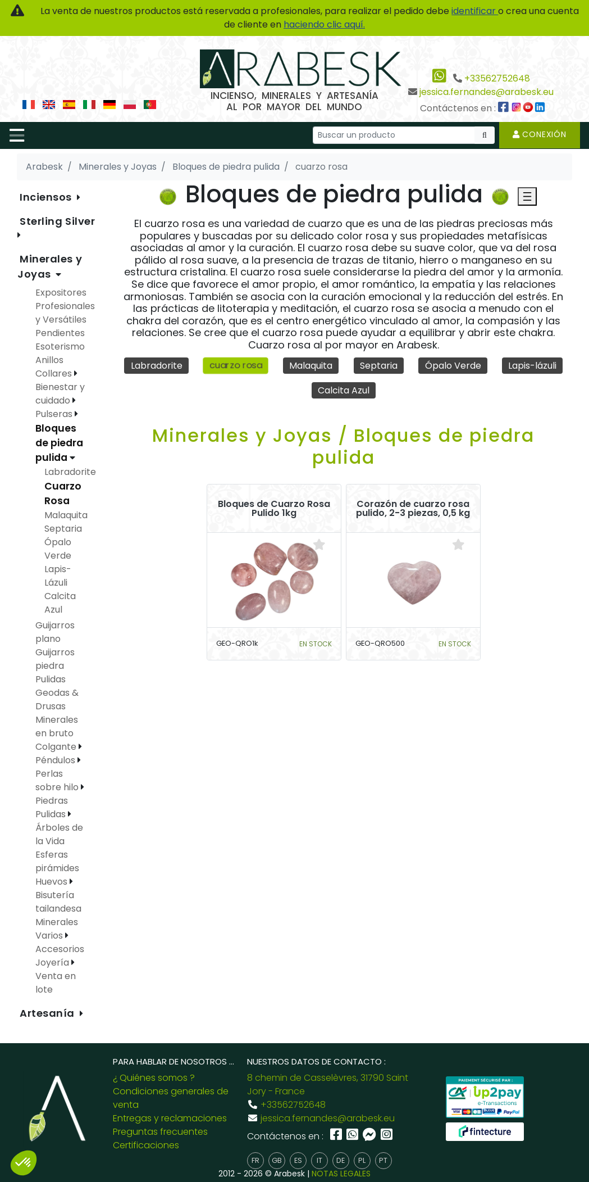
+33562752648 (497, 78)
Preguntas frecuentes (160, 1131)
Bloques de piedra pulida (59, 443)
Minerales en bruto (56, 726)
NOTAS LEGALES (341, 1173)
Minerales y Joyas (49, 266)
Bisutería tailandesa (58, 902)
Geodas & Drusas (57, 699)
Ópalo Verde (453, 365)
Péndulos (56, 760)
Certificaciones (146, 1145)
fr (255, 1160)
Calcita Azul (343, 390)
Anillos (49, 360)
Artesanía (48, 1013)
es (298, 1160)
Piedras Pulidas (51, 807)
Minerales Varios (56, 929)
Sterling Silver (57, 221)
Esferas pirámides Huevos (57, 868)
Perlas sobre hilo (58, 780)
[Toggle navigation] (17, 135)
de (340, 1160)
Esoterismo (60, 346)
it (319, 1160)
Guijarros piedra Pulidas (55, 666)
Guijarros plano (55, 632)
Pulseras (55, 413)
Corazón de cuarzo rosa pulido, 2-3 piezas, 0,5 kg (413, 509)
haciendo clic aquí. (324, 24)
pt (383, 1160)
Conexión (540, 134)
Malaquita (310, 365)
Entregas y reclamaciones (170, 1118)
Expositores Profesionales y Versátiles (65, 306)
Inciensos (47, 197)
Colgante (57, 746)
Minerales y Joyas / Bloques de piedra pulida (343, 446)
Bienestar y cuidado (60, 394)
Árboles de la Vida (59, 834)
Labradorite (156, 365)
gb (277, 1160)
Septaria (379, 365)
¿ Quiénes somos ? (154, 1077)
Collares (54, 373)
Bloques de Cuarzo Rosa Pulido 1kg (274, 509)
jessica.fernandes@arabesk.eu (486, 91)
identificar (474, 10)
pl (362, 1160)
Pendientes (60, 333)
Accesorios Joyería (59, 956)
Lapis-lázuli (532, 365)
